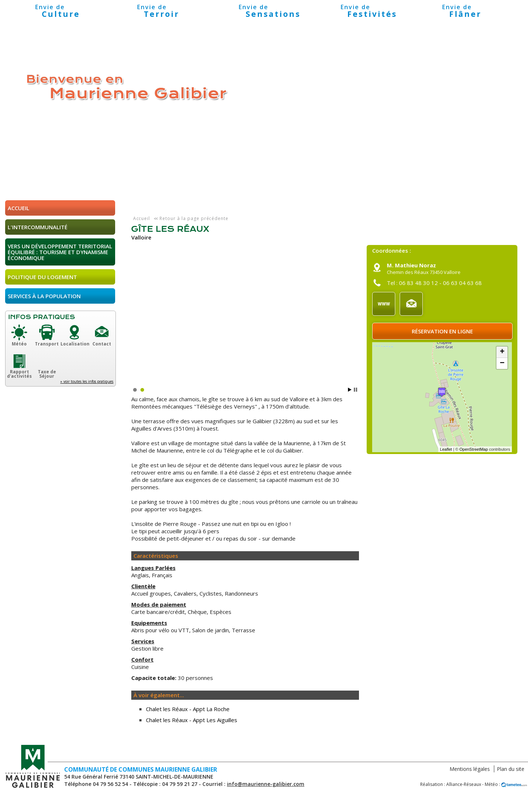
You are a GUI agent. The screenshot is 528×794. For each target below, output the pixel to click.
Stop (355, 390)
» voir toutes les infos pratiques (86, 381)
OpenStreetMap (473, 449)
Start (350, 390)
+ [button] (502, 352)
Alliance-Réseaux (463, 784)
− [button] (502, 363)
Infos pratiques (41, 317)
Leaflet (446, 449)
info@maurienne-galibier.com (265, 783)
